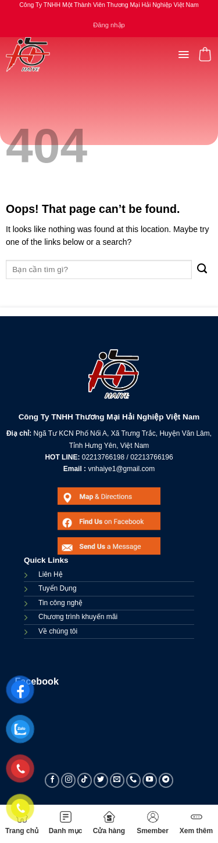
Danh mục (66, 823)
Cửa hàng (109, 823)
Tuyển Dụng (57, 588)
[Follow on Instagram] (68, 780)
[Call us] (133, 780)
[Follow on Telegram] (166, 780)
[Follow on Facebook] (52, 780)
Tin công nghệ (60, 603)
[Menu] (183, 54)
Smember (153, 823)
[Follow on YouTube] (150, 780)
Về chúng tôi (57, 631)
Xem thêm (196, 823)
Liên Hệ (50, 574)
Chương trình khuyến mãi (77, 617)
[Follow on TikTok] (84, 780)
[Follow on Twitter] (101, 780)
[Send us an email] (117, 780)
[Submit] (202, 269)
